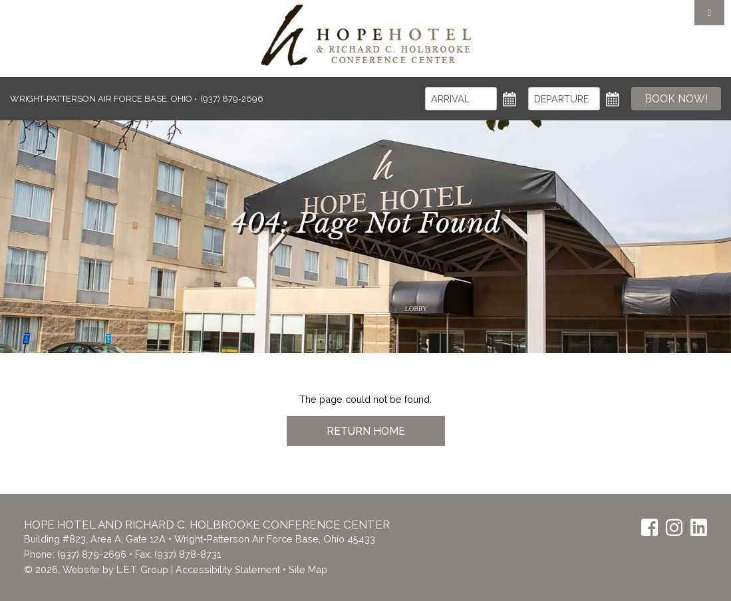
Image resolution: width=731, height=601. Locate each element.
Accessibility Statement (228, 569)
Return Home (366, 431)
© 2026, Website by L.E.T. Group (96, 569)
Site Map (308, 569)
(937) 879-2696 (91, 554)
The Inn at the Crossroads (366, 35)
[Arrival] (461, 98)
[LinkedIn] (698, 527)
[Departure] (564, 98)
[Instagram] (674, 527)
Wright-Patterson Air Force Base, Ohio (102, 99)
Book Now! (676, 98)
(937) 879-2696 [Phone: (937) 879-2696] (232, 99)
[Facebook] (649, 527)
